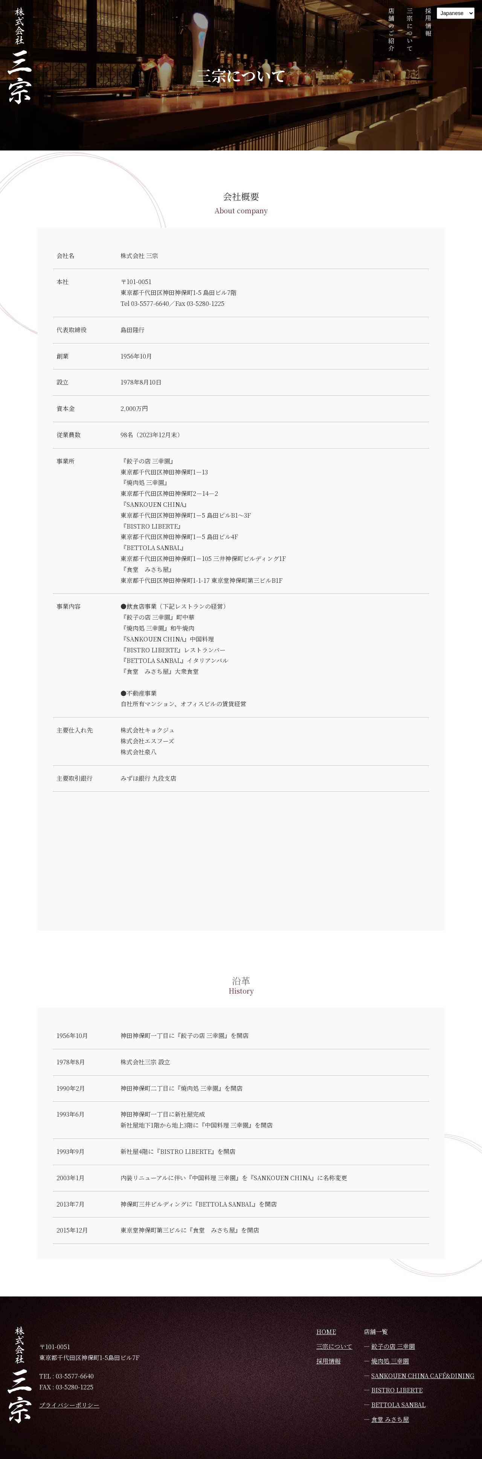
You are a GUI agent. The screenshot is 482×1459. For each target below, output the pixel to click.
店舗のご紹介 (391, 30)
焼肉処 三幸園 (390, 1361)
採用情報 (428, 23)
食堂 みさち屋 (390, 1419)
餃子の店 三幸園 (393, 1346)
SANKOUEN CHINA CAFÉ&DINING (422, 1375)
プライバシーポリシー (69, 1405)
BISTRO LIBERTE (397, 1390)
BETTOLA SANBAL (398, 1404)
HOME (326, 1331)
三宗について (409, 30)
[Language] (455, 13)
